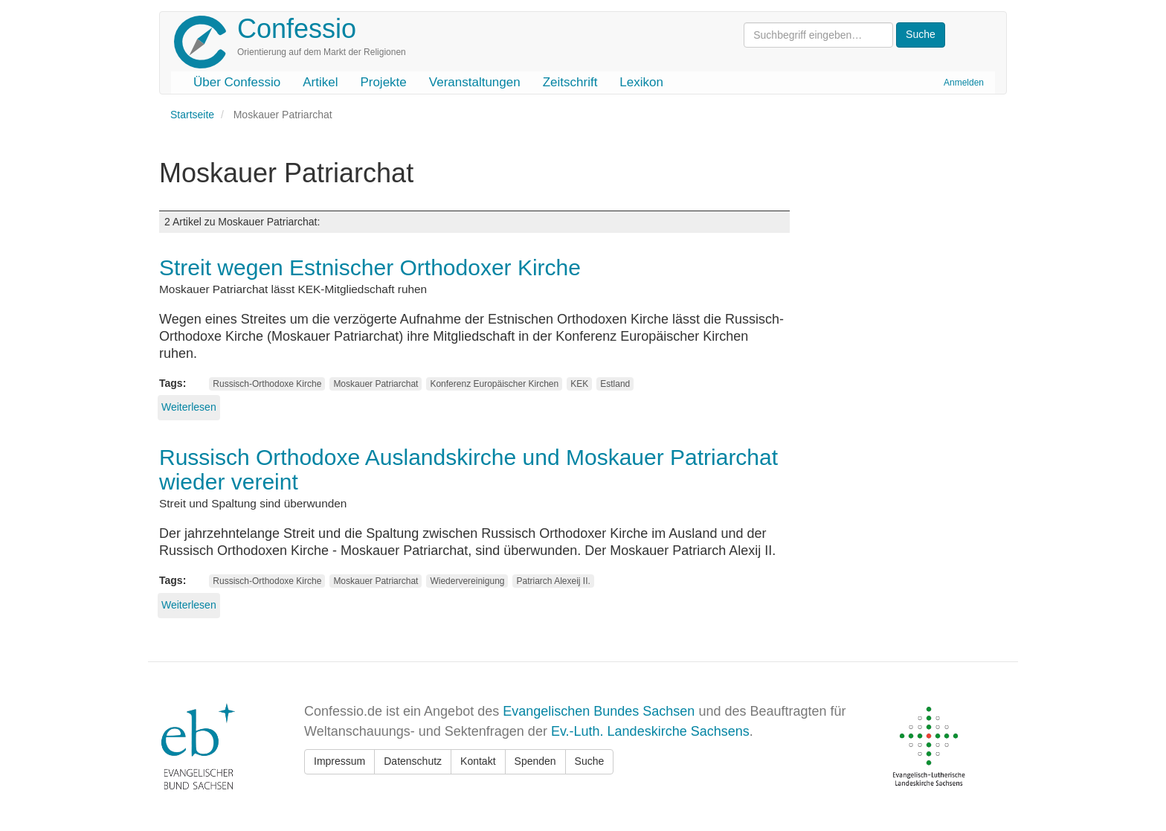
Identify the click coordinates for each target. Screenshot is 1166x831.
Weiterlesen (188, 407)
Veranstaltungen (475, 82)
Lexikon (641, 82)
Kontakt (477, 761)
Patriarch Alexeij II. (553, 581)
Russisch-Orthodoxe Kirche (267, 384)
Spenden (535, 761)
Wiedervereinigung (467, 581)
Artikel (320, 82)
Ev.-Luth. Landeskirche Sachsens (650, 731)
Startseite (192, 115)
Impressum (339, 761)
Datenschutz (413, 761)
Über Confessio (236, 82)
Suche (590, 761)
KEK (579, 384)
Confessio (296, 28)
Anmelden (964, 82)
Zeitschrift (570, 82)
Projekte (383, 82)
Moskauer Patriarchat (375, 384)
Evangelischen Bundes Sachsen (599, 711)
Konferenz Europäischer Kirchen (494, 384)
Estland (615, 384)
